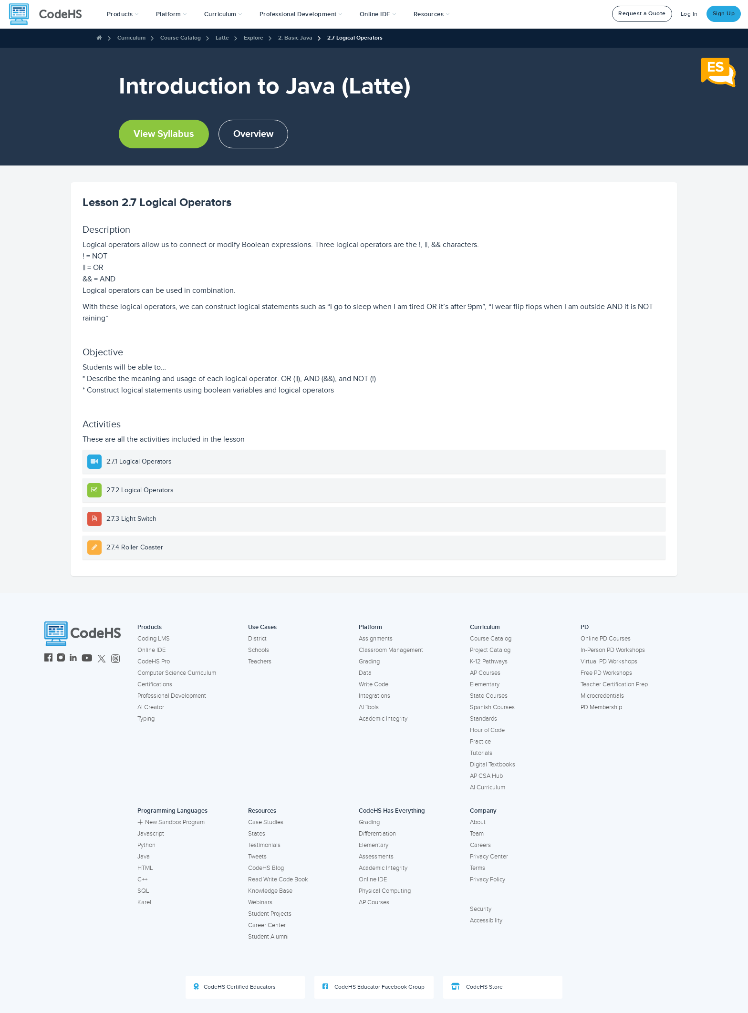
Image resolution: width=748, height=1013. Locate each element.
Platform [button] (171, 14)
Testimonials (264, 845)
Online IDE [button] (378, 14)
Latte (222, 37)
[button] (122, 14)
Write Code (373, 684)
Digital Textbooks (492, 764)
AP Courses (485, 673)
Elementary (484, 684)
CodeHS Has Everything (392, 810)
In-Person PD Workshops (613, 650)
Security (480, 909)
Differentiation (377, 833)
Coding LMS (153, 638)
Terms (477, 868)
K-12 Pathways (489, 661)
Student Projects (269, 914)
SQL (143, 891)
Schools (258, 650)
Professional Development (171, 696)
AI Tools (369, 707)
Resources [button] (432, 14)
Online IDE (151, 650)
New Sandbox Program (171, 822)
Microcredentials (602, 696)
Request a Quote (642, 13)
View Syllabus (164, 134)
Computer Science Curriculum (176, 673)
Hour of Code (487, 730)
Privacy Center (489, 856)
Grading (369, 661)
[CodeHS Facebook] (48, 658)
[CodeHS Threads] (115, 658)
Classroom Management (391, 650)
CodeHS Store (477, 987)
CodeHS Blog (266, 868)
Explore (253, 37)
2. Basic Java (295, 37)
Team (477, 833)
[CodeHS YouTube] (87, 658)
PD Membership (601, 707)
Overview (253, 134)
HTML (145, 868)
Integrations (374, 696)
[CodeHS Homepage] (49, 14)
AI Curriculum (487, 787)
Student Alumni (268, 937)
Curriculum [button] (223, 14)
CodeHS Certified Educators (235, 987)
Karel (144, 902)
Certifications (154, 684)
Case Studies (265, 822)
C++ (142, 879)
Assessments (376, 856)
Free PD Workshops (606, 673)
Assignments (376, 638)
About (478, 822)
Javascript (150, 833)
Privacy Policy (487, 879)
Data (365, 673)
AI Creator (150, 707)
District (257, 638)
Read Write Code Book (278, 879)
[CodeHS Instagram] (61, 658)
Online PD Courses (606, 638)
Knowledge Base (270, 891)
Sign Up (724, 13)
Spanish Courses (492, 707)
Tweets (257, 856)
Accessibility (486, 920)
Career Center (267, 925)
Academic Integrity (383, 719)
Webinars (260, 902)
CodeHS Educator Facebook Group (373, 987)
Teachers (259, 661)
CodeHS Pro (153, 661)
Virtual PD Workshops (609, 661)
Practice (480, 741)
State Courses (489, 696)
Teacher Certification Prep (614, 684)
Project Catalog (490, 650)
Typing (146, 719)
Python (146, 845)
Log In (689, 14)
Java (143, 856)
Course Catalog (180, 37)
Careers (480, 845)
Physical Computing (385, 891)
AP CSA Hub (486, 776)
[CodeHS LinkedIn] (73, 658)
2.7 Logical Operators (355, 37)
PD (585, 627)
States (256, 833)
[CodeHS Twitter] (101, 658)
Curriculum (131, 37)
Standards (483, 719)
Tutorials (481, 753)
